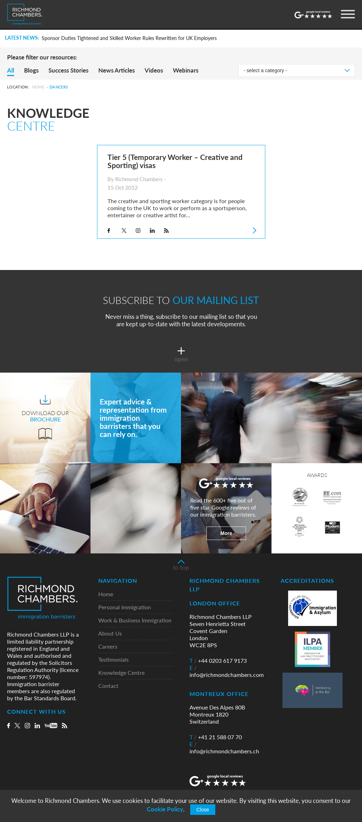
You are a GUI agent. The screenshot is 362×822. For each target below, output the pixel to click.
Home (38, 87)
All (10, 70)
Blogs (31, 70)
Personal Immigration (124, 607)
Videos (154, 70)
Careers (107, 646)
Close (203, 809)
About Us (110, 633)
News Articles (116, 70)
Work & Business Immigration (134, 620)
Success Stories (68, 70)
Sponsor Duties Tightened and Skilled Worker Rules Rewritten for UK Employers (129, 38)
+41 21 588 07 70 (215, 737)
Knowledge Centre (121, 673)
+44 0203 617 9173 (218, 660)
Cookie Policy (165, 809)
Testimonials (113, 659)
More (226, 533)
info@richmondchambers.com (226, 671)
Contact (108, 686)
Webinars (185, 70)
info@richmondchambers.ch (224, 748)
